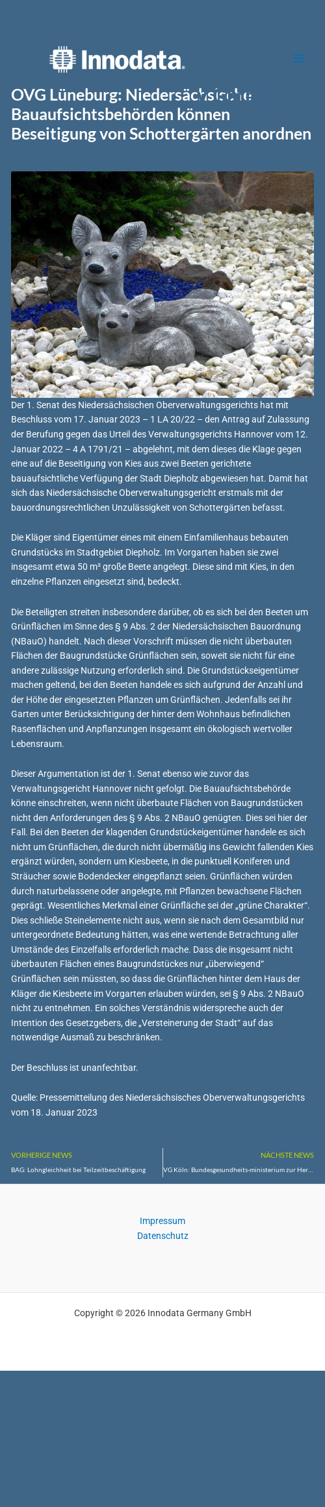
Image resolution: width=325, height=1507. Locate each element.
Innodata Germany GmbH (234, 58)
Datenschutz (162, 1236)
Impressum (162, 1221)
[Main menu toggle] (299, 58)
